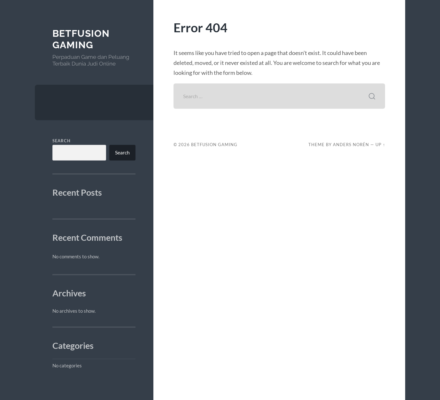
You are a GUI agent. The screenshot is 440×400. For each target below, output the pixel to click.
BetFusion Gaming (81, 39)
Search (61, 140)
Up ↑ (380, 144)
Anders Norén (351, 144)
